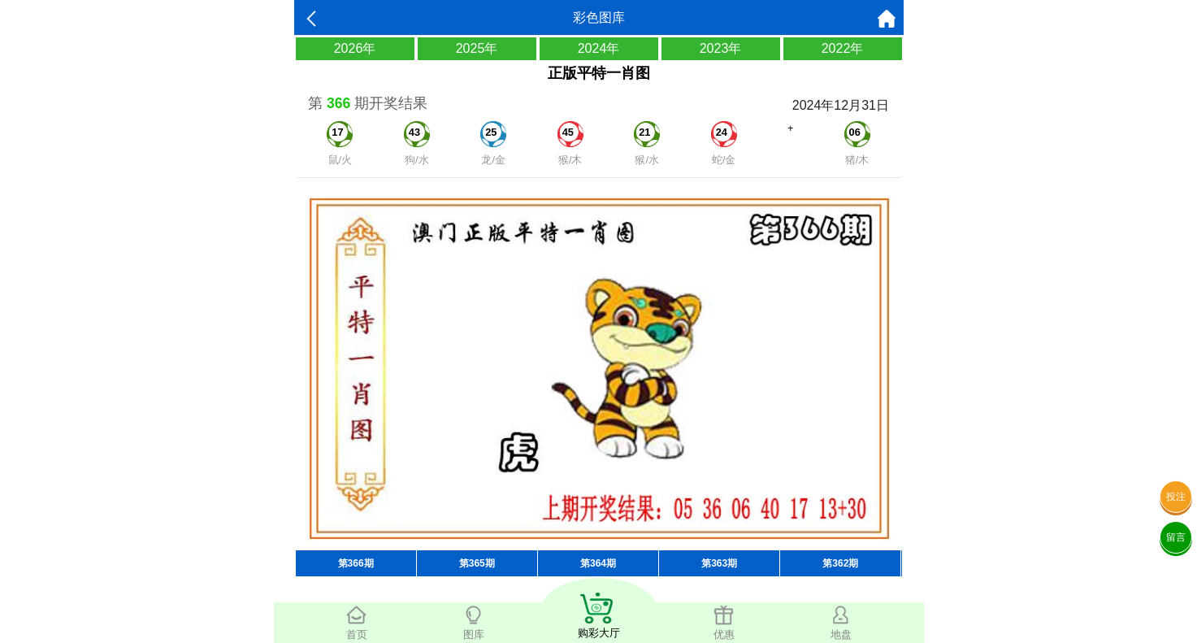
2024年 (599, 48)
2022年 (843, 48)
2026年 (355, 48)
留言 (1176, 537)
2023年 (721, 48)
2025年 (477, 48)
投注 (1176, 496)
